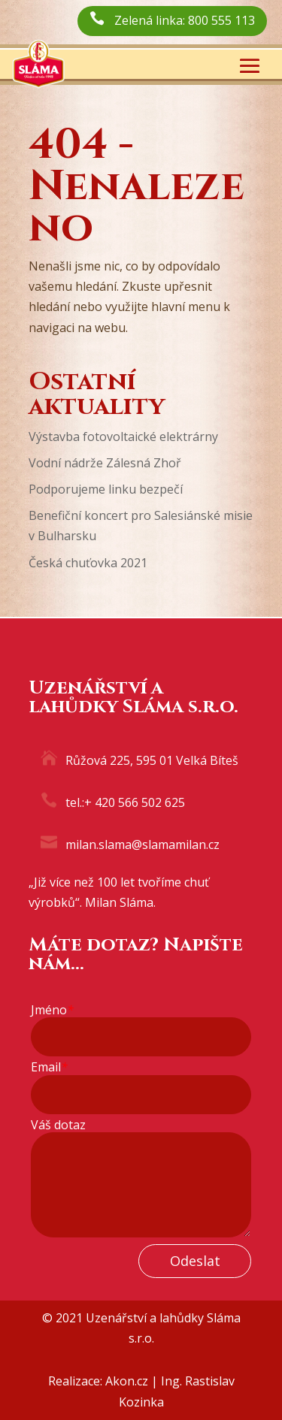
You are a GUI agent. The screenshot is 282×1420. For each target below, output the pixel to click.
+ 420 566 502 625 (134, 802)
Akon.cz (126, 1381)
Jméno (52, 1010)
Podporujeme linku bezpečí (106, 489)
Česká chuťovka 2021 (88, 562)
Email (49, 1067)
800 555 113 (221, 20)
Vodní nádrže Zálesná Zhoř (105, 463)
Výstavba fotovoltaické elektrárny (123, 436)
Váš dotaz (58, 1125)
